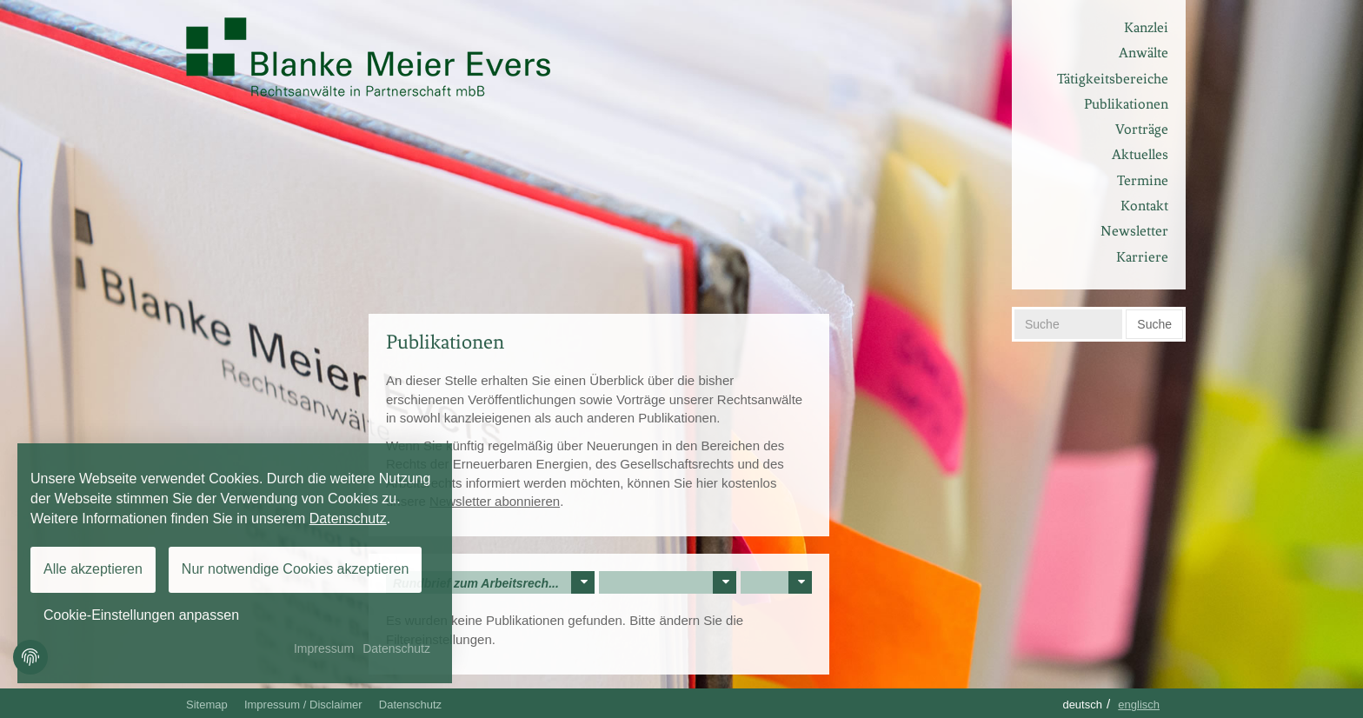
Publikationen (1126, 104)
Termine (1142, 180)
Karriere (1142, 257)
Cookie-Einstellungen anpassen (141, 615)
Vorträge (1141, 129)
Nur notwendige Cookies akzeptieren (295, 569)
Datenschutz (410, 704)
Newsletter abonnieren (494, 501)
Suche (1154, 324)
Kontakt (1144, 205)
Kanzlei (1146, 27)
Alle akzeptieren (93, 569)
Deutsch (1082, 704)
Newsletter (1134, 231)
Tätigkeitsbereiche (1112, 78)
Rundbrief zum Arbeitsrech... (494, 582)
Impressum (324, 648)
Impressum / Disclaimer (303, 704)
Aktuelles (1140, 154)
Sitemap (207, 704)
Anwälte (1143, 52)
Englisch (1139, 704)
